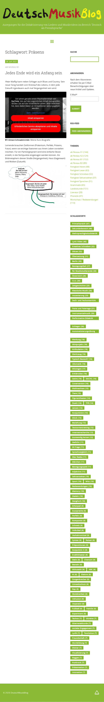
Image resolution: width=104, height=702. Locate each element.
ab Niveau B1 (76, 159)
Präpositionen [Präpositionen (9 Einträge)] (80, 545)
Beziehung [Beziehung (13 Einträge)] (79, 423)
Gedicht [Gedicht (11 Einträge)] (77, 442)
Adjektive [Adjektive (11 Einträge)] (78, 471)
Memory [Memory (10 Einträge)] (78, 491)
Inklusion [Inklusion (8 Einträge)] (78, 599)
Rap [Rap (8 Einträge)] (75, 589)
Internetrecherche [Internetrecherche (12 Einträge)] (82, 432)
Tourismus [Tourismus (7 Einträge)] (90, 633)
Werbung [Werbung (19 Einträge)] (78, 339)
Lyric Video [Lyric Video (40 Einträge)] (79, 241)
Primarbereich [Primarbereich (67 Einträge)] (81, 223)
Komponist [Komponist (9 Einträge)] (78, 520)
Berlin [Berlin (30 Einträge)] (77, 261)
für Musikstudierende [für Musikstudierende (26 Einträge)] (84, 271)
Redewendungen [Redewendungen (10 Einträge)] (82, 486)
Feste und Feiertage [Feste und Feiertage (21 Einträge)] (83, 308)
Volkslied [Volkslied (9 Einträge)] (78, 530)
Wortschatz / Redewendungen (84, 199)
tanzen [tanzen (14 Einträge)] (77, 408)
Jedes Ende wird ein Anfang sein (33, 72)
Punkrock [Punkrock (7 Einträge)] (78, 662)
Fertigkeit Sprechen (79, 181)
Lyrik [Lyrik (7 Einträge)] (76, 633)
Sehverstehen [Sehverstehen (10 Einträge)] (80, 476)
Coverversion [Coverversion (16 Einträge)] (80, 383)
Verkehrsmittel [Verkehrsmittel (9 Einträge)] (80, 535)
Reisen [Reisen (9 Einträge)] (90, 540)
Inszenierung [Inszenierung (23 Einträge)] (80, 295)
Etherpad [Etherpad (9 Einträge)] (78, 506)
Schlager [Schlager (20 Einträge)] (78, 326)
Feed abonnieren (81, 131)
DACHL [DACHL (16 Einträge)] (91, 378)
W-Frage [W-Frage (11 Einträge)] (78, 447)
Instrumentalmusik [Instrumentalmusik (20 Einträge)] (83, 313)
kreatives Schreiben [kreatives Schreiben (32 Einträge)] (83, 246)
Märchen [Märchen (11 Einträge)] (78, 462)
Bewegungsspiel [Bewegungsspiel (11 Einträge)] (81, 467)
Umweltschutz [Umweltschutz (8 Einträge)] (80, 584)
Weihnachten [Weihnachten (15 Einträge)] (80, 388)
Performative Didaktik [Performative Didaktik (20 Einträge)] (82, 318)
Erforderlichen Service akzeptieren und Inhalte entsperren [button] (35, 127)
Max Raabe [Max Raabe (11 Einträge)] (79, 457)
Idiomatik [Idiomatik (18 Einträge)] (78, 364)
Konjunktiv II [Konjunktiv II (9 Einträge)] (79, 550)
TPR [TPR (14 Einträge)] (89, 403)
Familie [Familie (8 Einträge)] (91, 608)
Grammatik (75, 185)
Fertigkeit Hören (77, 166)
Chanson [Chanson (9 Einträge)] (89, 560)
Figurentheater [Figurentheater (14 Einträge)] (81, 398)
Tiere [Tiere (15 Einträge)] (76, 393)
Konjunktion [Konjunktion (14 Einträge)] (80, 413)
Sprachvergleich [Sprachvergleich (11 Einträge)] (81, 452)
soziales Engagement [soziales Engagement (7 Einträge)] (83, 628)
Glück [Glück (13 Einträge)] (77, 418)
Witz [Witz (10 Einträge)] (90, 481)
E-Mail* (84, 97)
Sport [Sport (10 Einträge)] (76, 481)
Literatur (74, 192)
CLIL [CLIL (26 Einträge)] (76, 281)
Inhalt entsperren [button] (36, 118)
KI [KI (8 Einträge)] (74, 574)
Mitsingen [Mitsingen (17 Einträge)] (78, 369)
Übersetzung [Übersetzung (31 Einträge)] (80, 256)
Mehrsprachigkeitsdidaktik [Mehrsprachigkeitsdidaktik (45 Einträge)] (84, 233)
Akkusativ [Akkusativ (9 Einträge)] (78, 569)
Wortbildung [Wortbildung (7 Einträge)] (79, 643)
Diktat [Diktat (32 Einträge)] (77, 251)
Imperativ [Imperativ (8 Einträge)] (78, 604)
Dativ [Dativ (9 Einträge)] (76, 560)
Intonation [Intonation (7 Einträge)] (78, 672)
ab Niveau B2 (76, 163)
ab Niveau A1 (76, 152)
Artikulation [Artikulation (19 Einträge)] (80, 349)
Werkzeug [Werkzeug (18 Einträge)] (79, 354)
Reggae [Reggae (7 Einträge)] (77, 657)
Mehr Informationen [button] (35, 113)
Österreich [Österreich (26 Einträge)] (79, 276)
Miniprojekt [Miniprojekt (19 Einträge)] (79, 344)
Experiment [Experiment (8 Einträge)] (79, 613)
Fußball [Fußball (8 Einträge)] (77, 608)
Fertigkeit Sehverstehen (81, 177)
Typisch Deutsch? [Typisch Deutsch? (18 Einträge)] (82, 359)
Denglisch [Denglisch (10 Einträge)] (78, 501)
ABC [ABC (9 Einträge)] (92, 569)
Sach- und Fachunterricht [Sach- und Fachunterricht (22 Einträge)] (84, 300)
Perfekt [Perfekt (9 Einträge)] (77, 515)
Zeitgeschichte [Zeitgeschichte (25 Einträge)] (81, 285)
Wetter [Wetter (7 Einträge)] (77, 648)
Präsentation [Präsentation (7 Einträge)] (79, 667)
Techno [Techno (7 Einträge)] (77, 618)
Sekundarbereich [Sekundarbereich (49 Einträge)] (82, 228)
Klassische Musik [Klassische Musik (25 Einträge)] (82, 290)
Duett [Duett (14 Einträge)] (77, 403)
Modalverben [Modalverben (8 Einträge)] (79, 594)
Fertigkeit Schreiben (79, 174)
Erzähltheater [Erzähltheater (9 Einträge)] (80, 555)
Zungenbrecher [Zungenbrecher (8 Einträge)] (80, 579)
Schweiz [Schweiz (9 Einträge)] (77, 525)
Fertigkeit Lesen (77, 170)
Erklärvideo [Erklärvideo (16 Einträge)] (79, 373)
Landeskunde (76, 188)
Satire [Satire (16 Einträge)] (77, 378)
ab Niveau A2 (76, 155)
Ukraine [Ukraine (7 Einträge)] (91, 618)
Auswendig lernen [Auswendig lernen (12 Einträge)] (82, 437)
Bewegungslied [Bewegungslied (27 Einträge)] (81, 266)
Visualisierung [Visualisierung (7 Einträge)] (80, 653)
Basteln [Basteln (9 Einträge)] (77, 564)
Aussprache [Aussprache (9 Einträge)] (79, 511)
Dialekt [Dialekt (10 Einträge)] (77, 496)
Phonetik (74, 196)
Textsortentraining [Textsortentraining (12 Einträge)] (83, 427)
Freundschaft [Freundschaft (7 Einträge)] (79, 638)
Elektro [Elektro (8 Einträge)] (86, 574)
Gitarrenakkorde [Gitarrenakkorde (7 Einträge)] (81, 623)
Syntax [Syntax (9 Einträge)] (77, 540)
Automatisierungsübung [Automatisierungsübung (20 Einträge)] (83, 331)
